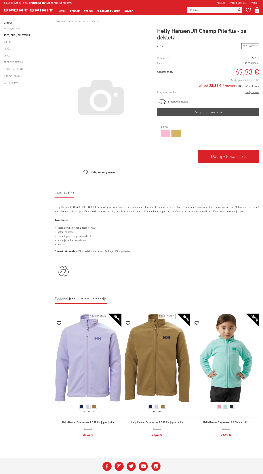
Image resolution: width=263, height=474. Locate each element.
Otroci (88, 11)
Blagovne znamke (108, 11)
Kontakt (221, 2)
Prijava (254, 2)
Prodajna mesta (237, 2)
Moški (62, 11)
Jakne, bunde (12, 28)
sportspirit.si (61, 21)
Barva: (164, 126)
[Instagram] (119, 466)
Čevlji (7, 55)
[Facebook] (107, 466)
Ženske (75, 11)
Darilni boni (11, 82)
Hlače (7, 48)
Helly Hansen (252, 92)
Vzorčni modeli (13, 75)
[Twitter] (131, 466)
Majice (8, 41)
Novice (128, 11)
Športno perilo (13, 62)
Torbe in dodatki (14, 69)
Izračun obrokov (251, 86)
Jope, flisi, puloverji (17, 35)
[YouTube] (143, 466)
